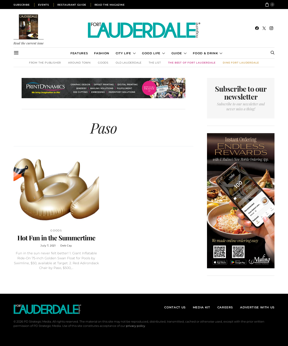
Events (43, 4)
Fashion (101, 53)
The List (155, 62)
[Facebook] (257, 28)
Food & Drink (205, 53)
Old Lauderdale (129, 62)
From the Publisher (45, 62)
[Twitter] (264, 28)
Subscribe (22, 4)
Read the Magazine (109, 4)
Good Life (151, 53)
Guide (176, 53)
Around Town (79, 62)
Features (79, 53)
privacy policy (135, 326)
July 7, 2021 (48, 245)
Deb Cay (66, 245)
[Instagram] (271, 28)
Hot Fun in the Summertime (56, 237)
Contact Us (174, 307)
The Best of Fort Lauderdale (192, 62)
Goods (103, 62)
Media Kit (201, 307)
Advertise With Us (257, 307)
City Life (123, 53)
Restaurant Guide (71, 4)
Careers (225, 307)
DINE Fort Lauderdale (241, 62)
